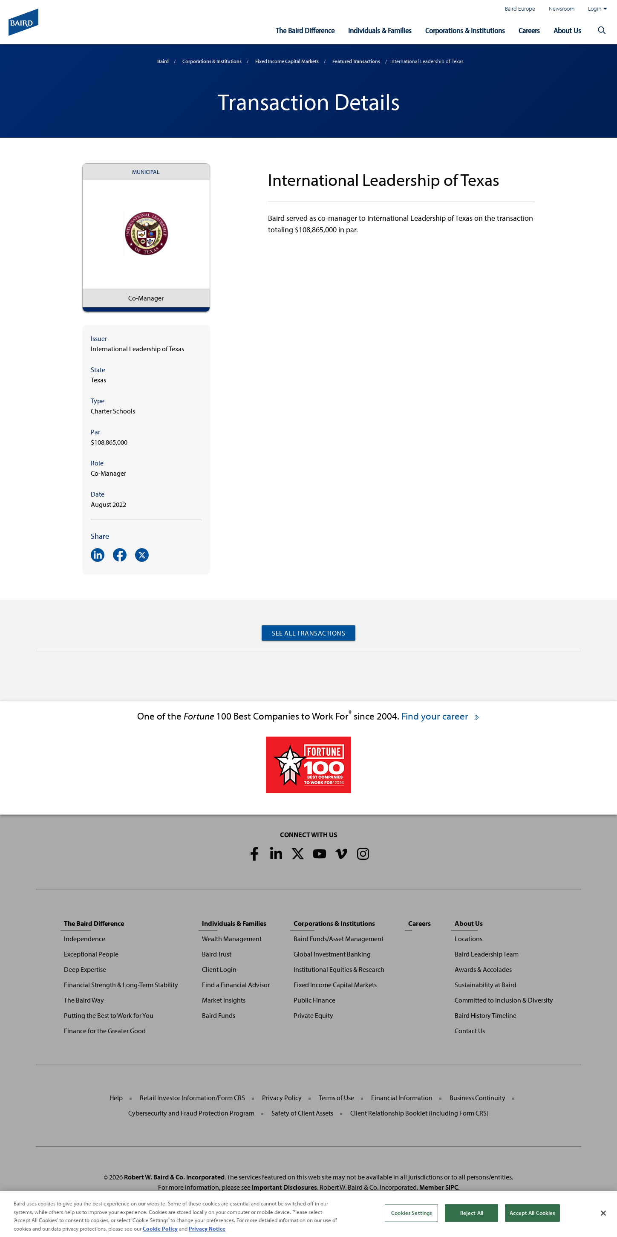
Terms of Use (336, 1097)
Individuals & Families (380, 30)
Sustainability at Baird (485, 984)
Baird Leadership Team (487, 954)
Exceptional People (91, 954)
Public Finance (314, 1000)
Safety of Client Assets (302, 1113)
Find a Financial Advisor (236, 984)
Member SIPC (438, 1187)
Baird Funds (218, 1015)
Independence (84, 938)
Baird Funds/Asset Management (338, 938)
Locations (468, 938)
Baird (163, 61)
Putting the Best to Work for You (108, 1015)
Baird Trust (216, 954)
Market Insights (223, 1000)
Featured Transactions (356, 61)
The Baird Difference (305, 30)
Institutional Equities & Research (339, 969)
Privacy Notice (207, 1231)
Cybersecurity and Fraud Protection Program (191, 1113)
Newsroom (561, 8)
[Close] (603, 1216)
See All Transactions (308, 633)
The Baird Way (84, 1000)
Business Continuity (477, 1097)
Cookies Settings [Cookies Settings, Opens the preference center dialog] (411, 1216)
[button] (601, 30)
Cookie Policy (160, 1231)
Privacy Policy (282, 1097)
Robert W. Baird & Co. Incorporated (174, 1177)
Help (116, 1097)
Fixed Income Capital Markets (287, 61)
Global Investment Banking (332, 954)
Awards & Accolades (483, 969)
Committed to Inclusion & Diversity (504, 1000)
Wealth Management (232, 938)
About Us (567, 30)
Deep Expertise (85, 969)
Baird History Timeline (485, 1015)
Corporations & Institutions (465, 30)
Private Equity (313, 1015)
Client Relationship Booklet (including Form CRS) (419, 1113)
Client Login (219, 969)
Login (597, 8)
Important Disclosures (284, 1187)
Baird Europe (520, 8)
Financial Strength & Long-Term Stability (121, 984)
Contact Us (470, 1030)
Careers (529, 30)
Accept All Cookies (532, 1216)
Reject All (471, 1216)
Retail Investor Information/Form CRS (192, 1097)
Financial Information (401, 1097)
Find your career (440, 716)
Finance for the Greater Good (105, 1030)
